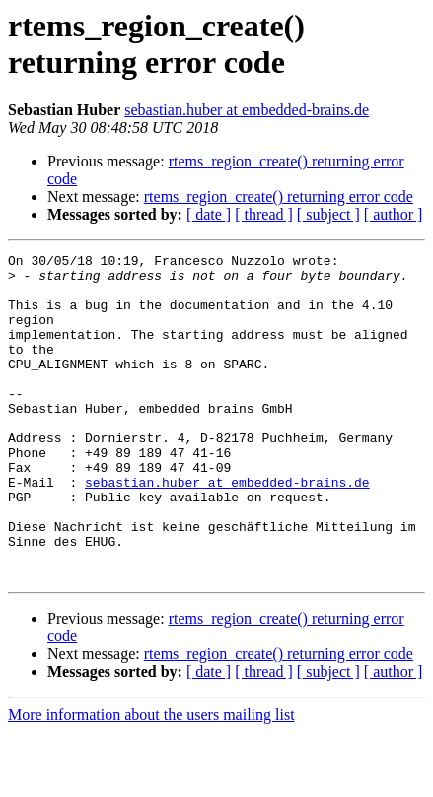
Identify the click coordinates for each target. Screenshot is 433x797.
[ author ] (393, 214)
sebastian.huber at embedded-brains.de (246, 109)
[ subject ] (328, 214)
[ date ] (208, 214)
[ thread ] (264, 214)
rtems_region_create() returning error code (278, 196)
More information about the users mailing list (151, 779)
